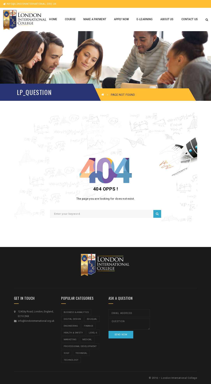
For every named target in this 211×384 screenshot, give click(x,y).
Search (157, 214)
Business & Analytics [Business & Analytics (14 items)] (76, 312)
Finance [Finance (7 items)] (88, 326)
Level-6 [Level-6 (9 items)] (93, 332)
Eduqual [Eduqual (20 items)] (92, 319)
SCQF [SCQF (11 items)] (66, 353)
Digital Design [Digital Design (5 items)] (72, 319)
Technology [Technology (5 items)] (71, 360)
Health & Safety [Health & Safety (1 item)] (73, 332)
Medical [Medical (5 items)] (87, 339)
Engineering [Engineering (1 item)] (71, 326)
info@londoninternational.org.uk (30, 3)
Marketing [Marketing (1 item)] (70, 339)
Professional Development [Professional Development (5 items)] (80, 346)
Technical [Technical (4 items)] (81, 353)
